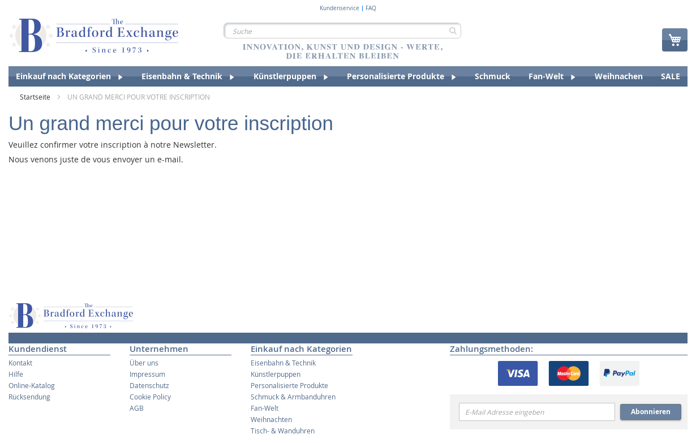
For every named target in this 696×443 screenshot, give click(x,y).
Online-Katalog (31, 385)
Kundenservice (339, 8)
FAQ (371, 8)
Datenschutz (149, 385)
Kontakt (20, 362)
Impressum (147, 374)
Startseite (36, 96)
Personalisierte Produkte (289, 385)
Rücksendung (29, 396)
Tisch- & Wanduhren (283, 430)
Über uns (144, 362)
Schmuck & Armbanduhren (293, 396)
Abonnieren (651, 411)
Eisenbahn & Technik (283, 362)
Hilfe (15, 374)
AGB (137, 407)
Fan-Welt (264, 407)
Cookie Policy (150, 396)
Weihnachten (271, 419)
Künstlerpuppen (275, 374)
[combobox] (342, 30)
